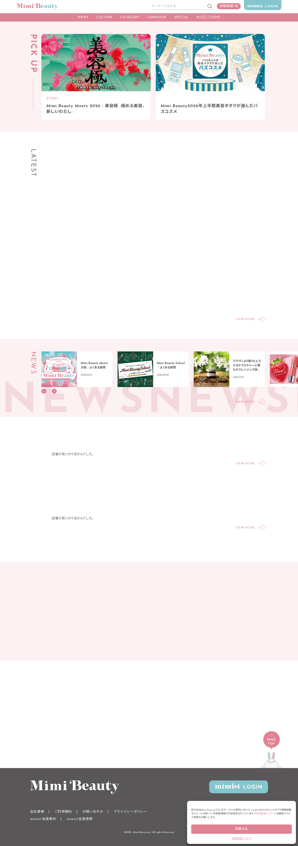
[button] (43, 391)
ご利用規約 (63, 812)
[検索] (210, 6)
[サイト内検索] (179, 6)
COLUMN (104, 17)
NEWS (83, 17)
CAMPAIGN (156, 17)
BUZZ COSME (208, 17)
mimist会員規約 (43, 819)
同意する (241, 829)
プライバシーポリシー (130, 812)
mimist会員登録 (80, 819)
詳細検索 (229, 6)
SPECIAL (181, 17)
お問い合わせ (93, 812)
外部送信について (265, 813)
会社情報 (37, 812)
